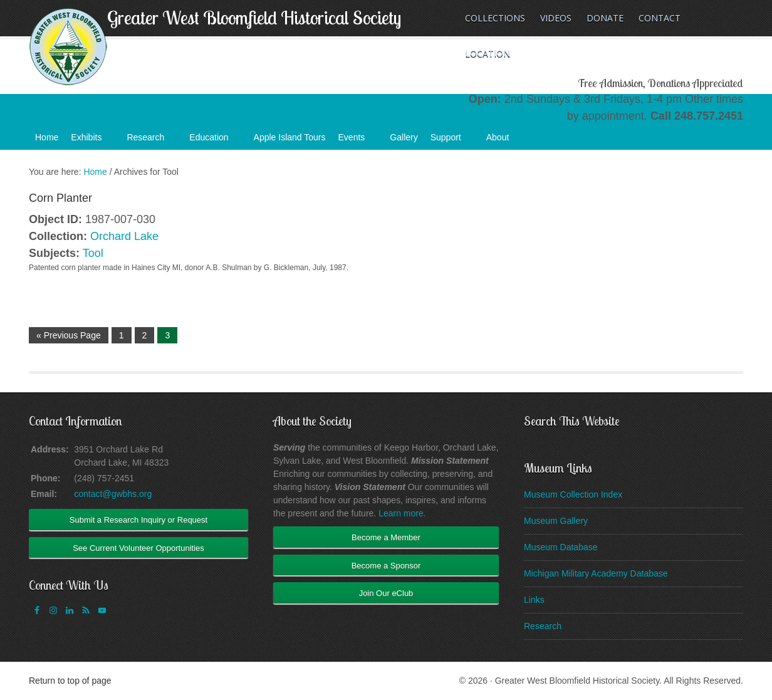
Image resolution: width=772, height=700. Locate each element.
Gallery (403, 137)
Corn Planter (60, 198)
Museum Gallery (556, 521)
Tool (93, 253)
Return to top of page (70, 681)
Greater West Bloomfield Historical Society (254, 17)
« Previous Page (68, 335)
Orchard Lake (124, 236)
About (504, 141)
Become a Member (386, 537)
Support (452, 141)
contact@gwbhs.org (113, 494)
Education (215, 141)
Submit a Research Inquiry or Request (138, 520)
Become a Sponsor (386, 565)
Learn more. (401, 513)
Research (152, 141)
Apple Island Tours (290, 137)
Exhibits (92, 141)
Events (358, 141)
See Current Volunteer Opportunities (138, 548)
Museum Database (561, 547)
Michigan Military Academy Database (596, 573)
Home (46, 137)
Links (534, 600)
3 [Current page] (167, 335)
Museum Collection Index (573, 494)
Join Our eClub (386, 593)
